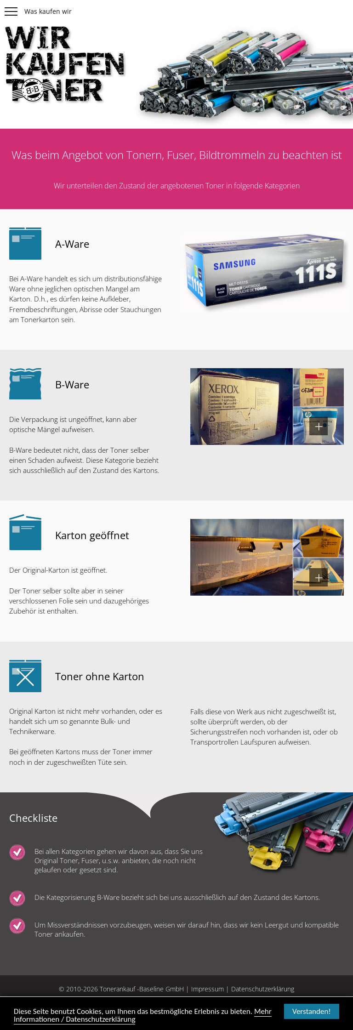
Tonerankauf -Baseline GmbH (142, 988)
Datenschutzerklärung (262, 988)
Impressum (207, 988)
